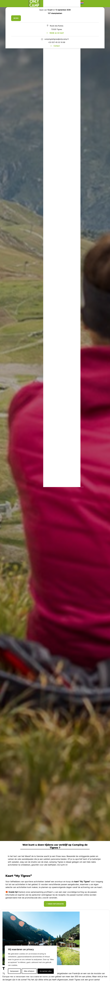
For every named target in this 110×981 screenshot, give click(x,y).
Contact (57, 46)
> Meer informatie (55, 904)
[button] (82, 3)
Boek (16, 18)
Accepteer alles (46, 971)
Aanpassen (14, 971)
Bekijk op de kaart (57, 33)
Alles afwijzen (29, 971)
